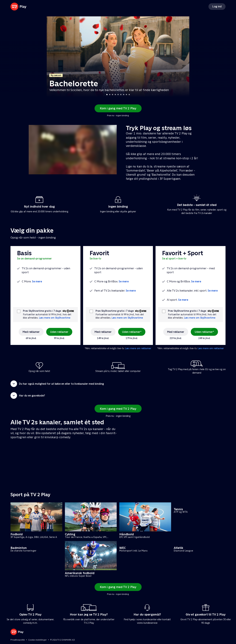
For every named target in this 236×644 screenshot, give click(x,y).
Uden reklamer (59, 331)
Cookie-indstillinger (37, 640)
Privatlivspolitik (17, 640)
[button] (118, 384)
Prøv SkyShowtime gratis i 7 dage (42, 311)
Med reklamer (31, 331)
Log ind (217, 6)
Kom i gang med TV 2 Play (118, 108)
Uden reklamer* (131, 331)
